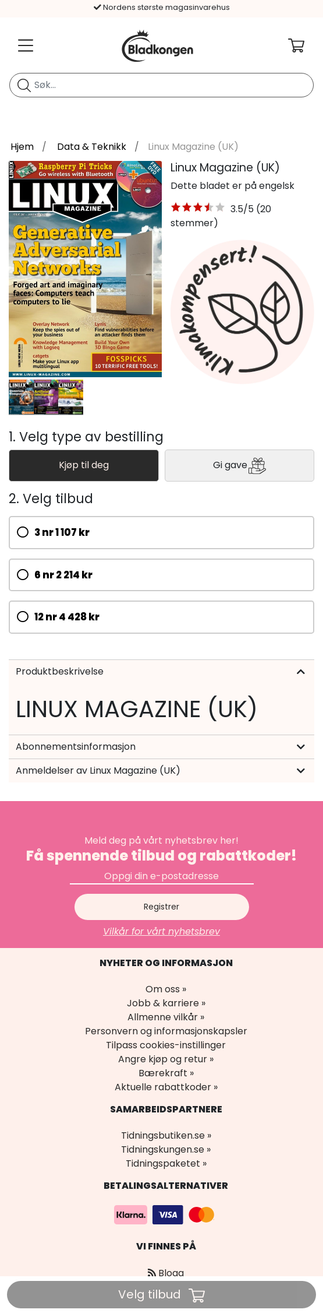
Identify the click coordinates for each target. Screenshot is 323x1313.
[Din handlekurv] (305, 45)
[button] (198, 209)
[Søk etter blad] (24, 85)
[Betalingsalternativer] (166, 1214)
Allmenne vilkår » (165, 1017)
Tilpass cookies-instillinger (166, 1045)
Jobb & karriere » (166, 1003)
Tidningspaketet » (166, 1163)
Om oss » (165, 989)
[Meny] (23, 45)
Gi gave (239, 465)
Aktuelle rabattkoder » (166, 1087)
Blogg (166, 1273)
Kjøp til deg (84, 465)
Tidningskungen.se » (166, 1149)
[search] (161, 85)
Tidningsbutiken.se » (166, 1135)
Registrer (161, 906)
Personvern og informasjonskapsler (166, 1031)
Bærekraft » (166, 1073)
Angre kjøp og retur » (166, 1059)
